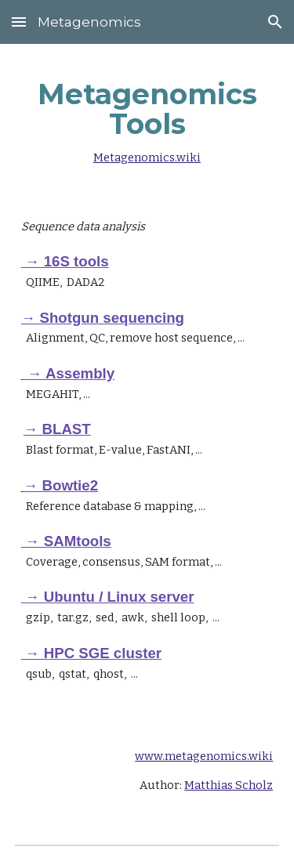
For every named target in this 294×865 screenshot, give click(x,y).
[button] (19, 21)
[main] (147, 118)
